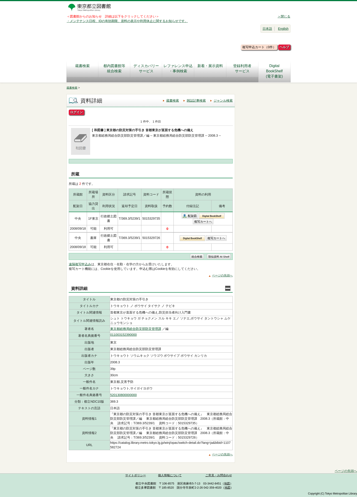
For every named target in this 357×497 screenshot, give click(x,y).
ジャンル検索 (223, 100)
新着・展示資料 (210, 68)
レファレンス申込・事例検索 (178, 68)
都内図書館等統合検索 (114, 68)
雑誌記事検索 (196, 100)
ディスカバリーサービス (146, 68)
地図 (227, 483)
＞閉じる (284, 16)
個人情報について (170, 475)
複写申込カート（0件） (259, 47)
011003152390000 (123, 334)
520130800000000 (123, 395)
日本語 (267, 28)
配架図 (192, 216)
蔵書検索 (82, 68)
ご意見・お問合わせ (218, 475)
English (283, 28)
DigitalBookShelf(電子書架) (274, 71)
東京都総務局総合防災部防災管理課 (135, 329)
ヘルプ (284, 47)
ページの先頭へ (222, 275)
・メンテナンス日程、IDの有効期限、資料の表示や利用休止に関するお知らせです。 (127, 21)
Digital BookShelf (211, 216)
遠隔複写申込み (80, 264)
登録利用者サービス (242, 68)
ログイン (76, 112)
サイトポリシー (135, 475)
